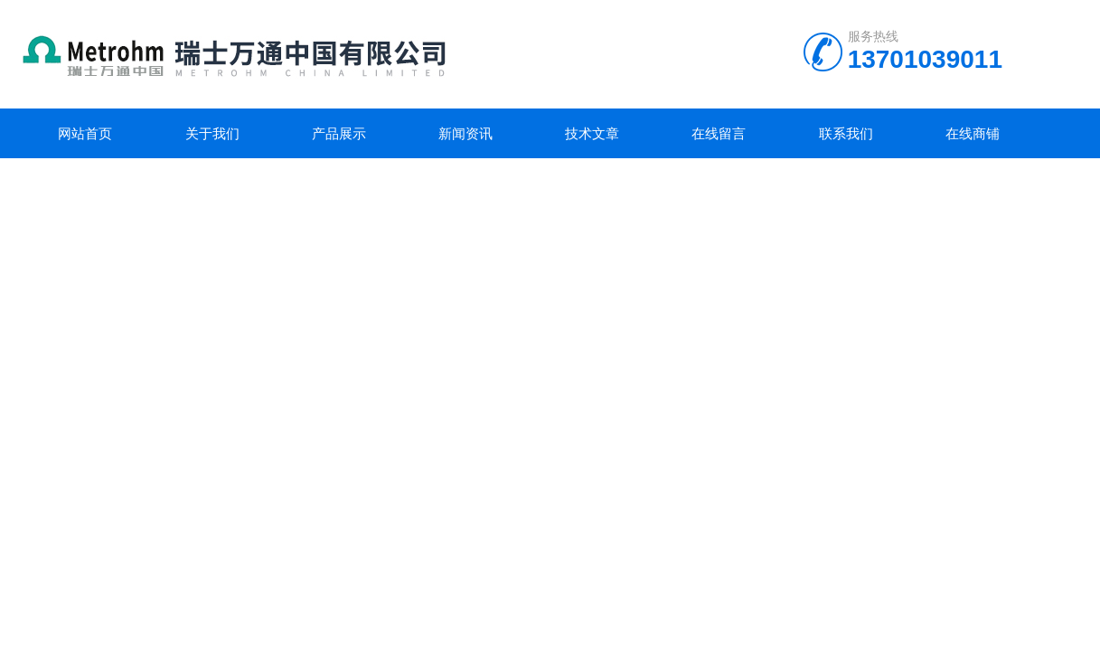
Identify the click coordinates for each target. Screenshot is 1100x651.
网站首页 (85, 133)
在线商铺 (972, 133)
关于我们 (212, 133)
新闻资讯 (465, 133)
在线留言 (718, 133)
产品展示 (339, 133)
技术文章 (592, 133)
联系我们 (846, 133)
